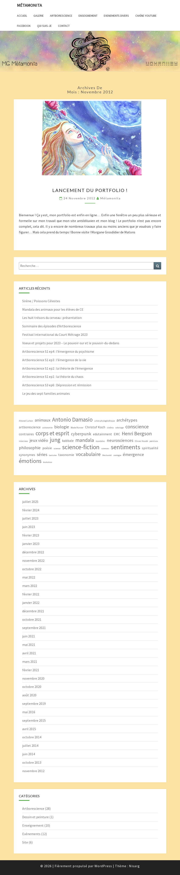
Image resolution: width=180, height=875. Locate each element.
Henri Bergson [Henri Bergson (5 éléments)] (137, 433)
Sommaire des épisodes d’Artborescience (51, 326)
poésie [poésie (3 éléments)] (47, 448)
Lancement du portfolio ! (90, 190)
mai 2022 (28, 577)
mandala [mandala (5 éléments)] (84, 440)
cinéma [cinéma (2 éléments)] (110, 427)
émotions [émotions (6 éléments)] (30, 461)
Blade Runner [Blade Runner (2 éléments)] (77, 427)
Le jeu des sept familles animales (46, 393)
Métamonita (29, 5)
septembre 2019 (34, 703)
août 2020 (29, 695)
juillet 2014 (30, 745)
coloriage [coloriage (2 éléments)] (119, 427)
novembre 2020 (33, 678)
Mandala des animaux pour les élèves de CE (52, 309)
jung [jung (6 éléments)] (55, 440)
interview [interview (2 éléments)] (23, 441)
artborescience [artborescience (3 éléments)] (30, 427)
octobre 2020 (31, 686)
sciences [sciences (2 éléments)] (105, 448)
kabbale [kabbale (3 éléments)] (68, 440)
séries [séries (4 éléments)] (42, 454)
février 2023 (30, 535)
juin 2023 (28, 527)
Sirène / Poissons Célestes (41, 301)
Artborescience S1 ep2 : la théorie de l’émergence (57, 368)
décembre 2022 (33, 552)
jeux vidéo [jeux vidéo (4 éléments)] (39, 440)
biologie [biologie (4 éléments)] (61, 427)
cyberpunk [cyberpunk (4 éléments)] (81, 434)
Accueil (22, 16)
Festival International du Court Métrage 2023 (54, 334)
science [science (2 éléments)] (57, 448)
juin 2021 (28, 636)
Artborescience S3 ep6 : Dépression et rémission (56, 385)
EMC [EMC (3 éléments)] (117, 434)
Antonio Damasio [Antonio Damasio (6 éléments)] (72, 419)
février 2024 (30, 510)
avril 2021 (29, 653)
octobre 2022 (31, 569)
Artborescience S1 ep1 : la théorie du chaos (52, 376)
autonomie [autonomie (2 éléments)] (47, 427)
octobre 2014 (31, 737)
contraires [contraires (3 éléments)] (26, 434)
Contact (64, 26)
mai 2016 (28, 712)
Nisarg (134, 866)
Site (25, 842)
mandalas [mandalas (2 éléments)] (100, 441)
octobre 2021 (31, 619)
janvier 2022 (30, 602)
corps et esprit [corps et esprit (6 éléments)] (52, 433)
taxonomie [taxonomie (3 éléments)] (66, 455)
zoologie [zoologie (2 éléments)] (117, 455)
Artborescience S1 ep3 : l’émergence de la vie (54, 360)
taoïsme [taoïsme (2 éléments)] (53, 455)
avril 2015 (29, 729)
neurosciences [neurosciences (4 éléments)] (120, 440)
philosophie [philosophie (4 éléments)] (30, 447)
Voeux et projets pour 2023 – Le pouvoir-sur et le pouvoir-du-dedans (70, 343)
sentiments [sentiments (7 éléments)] (125, 447)
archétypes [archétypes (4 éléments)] (126, 420)
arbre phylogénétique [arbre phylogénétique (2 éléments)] (104, 420)
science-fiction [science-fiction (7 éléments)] (81, 447)
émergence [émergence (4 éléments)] (133, 454)
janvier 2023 (30, 544)
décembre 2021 (33, 611)
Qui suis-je (44, 26)
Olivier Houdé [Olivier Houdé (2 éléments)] (141, 441)
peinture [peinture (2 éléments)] (154, 441)
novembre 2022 (33, 560)
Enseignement (88, 16)
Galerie (38, 16)
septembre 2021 (34, 628)
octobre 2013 (31, 762)
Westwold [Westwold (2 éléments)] (107, 455)
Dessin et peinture (35, 817)
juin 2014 (28, 754)
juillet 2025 (30, 501)
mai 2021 (28, 644)
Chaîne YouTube (145, 16)
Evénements (31, 834)
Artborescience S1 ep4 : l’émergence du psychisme (58, 351)
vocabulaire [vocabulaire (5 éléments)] (88, 454)
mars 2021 (29, 661)
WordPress (103, 866)
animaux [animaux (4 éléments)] (42, 420)
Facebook (24, 26)
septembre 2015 (34, 720)
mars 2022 (29, 586)
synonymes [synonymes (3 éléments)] (27, 455)
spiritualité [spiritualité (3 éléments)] (150, 448)
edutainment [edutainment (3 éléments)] (102, 434)
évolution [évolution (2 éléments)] (47, 462)
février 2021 (30, 670)
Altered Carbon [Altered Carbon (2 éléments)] (26, 420)
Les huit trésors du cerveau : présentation (52, 318)
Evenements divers (116, 16)
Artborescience (61, 16)
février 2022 (30, 594)
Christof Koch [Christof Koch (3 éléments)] (95, 427)
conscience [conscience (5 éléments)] (137, 426)
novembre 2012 (33, 771)
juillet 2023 (30, 518)
